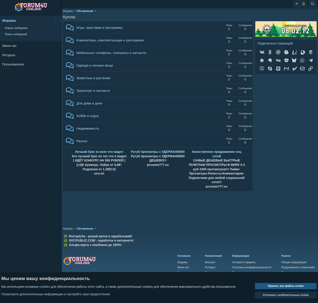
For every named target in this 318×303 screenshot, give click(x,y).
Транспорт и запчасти (93, 90)
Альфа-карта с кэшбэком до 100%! (95, 245)
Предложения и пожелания (298, 267)
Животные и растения (93, 78)
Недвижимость (87, 128)
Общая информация (294, 262)
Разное (81, 141)
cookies (45, 287)
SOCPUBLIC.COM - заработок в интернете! (101, 240)
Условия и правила (244, 262)
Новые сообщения (16, 28)
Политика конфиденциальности (251, 267)
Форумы (9, 20)
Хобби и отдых (87, 116)
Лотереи (210, 267)
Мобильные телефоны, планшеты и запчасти (111, 53)
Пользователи (13, 64)
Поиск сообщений (16, 34)
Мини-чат (9, 46)
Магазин (210, 262)
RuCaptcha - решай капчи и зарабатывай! (100, 236)
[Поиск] (313, 4)
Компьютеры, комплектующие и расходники (110, 40)
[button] (58, 20)
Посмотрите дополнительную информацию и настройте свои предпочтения (55, 294)
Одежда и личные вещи (94, 65)
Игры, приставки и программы (99, 27)
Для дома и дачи (89, 103)
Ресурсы (8, 55)
